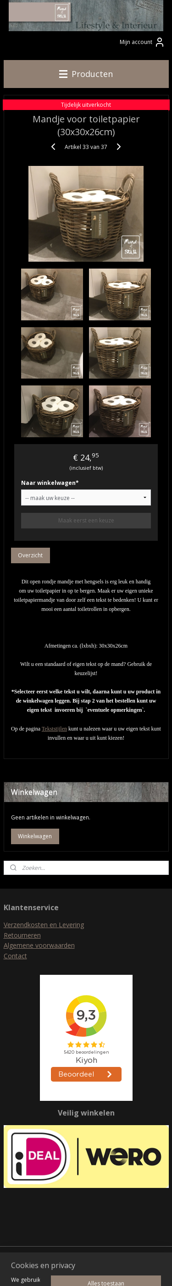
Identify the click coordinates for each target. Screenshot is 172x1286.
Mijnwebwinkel (101, 1269)
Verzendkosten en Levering (44, 924)
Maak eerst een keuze (86, 520)
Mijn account (142, 42)
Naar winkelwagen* (50, 483)
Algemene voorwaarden (39, 945)
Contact (15, 955)
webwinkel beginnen (138, 1254)
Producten (86, 73)
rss (103, 1254)
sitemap (84, 1254)
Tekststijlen (54, 728)
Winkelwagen (35, 836)
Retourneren (22, 935)
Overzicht (30, 555)
